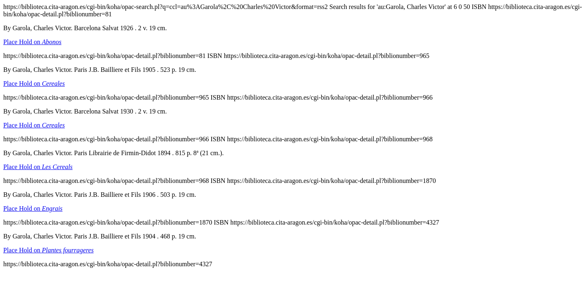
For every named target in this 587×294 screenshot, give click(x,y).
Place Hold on (32, 41)
